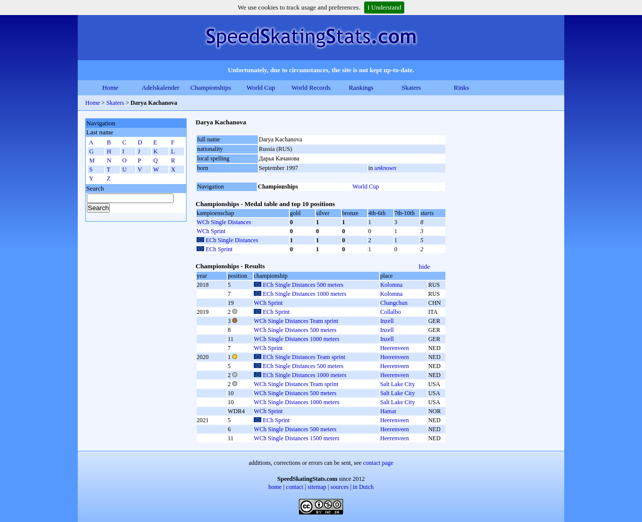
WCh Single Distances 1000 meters (297, 338)
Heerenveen (394, 348)
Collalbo (390, 311)
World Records (311, 87)
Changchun (394, 302)
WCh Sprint (211, 231)
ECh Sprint (219, 249)
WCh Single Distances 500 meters (295, 329)
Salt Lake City (397, 384)
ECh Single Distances (232, 240)
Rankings (361, 87)
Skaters (411, 87)
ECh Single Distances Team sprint (304, 357)
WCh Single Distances (224, 222)
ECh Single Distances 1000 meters (305, 293)
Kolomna (391, 284)
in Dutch (363, 486)
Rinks (461, 87)
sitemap (316, 486)
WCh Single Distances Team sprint (296, 320)
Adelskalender (160, 87)
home (275, 486)
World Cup (260, 87)
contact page (378, 462)
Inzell (387, 320)
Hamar (388, 411)
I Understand (384, 7)
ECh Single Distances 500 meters (303, 284)
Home (110, 87)
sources (340, 486)
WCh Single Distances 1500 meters (297, 438)
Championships (211, 87)
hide (424, 266)
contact (294, 486)
